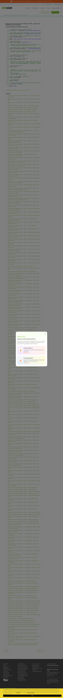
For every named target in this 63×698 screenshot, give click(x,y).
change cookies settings (30, 692)
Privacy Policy (18, 692)
